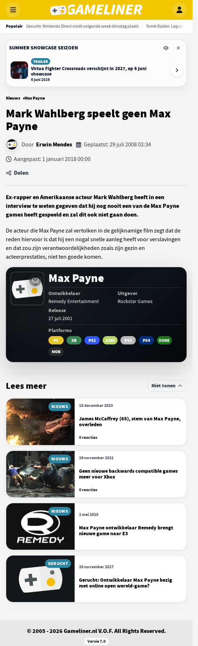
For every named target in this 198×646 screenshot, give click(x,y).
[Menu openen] (13, 10)
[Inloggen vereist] (35, 280)
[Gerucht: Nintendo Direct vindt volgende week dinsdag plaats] (82, 26)
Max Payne (34, 98)
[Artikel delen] (96, 173)
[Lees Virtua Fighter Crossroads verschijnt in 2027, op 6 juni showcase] (88, 70)
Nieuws (13, 98)
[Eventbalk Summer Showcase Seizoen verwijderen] (178, 48)
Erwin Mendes (54, 145)
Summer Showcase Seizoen (43, 47)
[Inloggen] (179, 10)
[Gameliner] (96, 9)
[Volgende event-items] (176, 70)
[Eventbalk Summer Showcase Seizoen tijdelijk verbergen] (166, 48)
